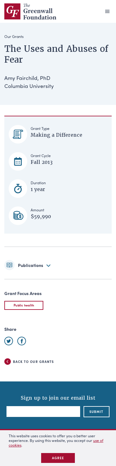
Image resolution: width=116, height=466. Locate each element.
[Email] (43, 411)
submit (96, 411)
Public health (24, 305)
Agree (58, 458)
